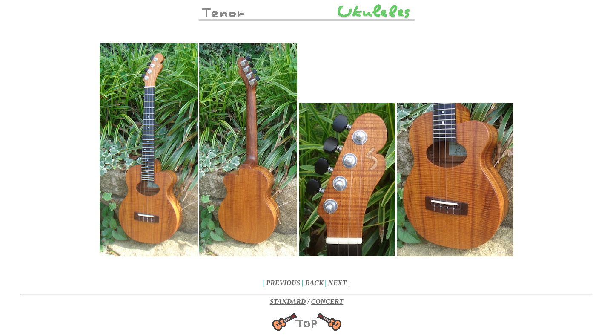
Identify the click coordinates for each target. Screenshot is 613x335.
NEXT (337, 282)
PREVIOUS (283, 282)
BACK (314, 282)
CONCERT (327, 301)
